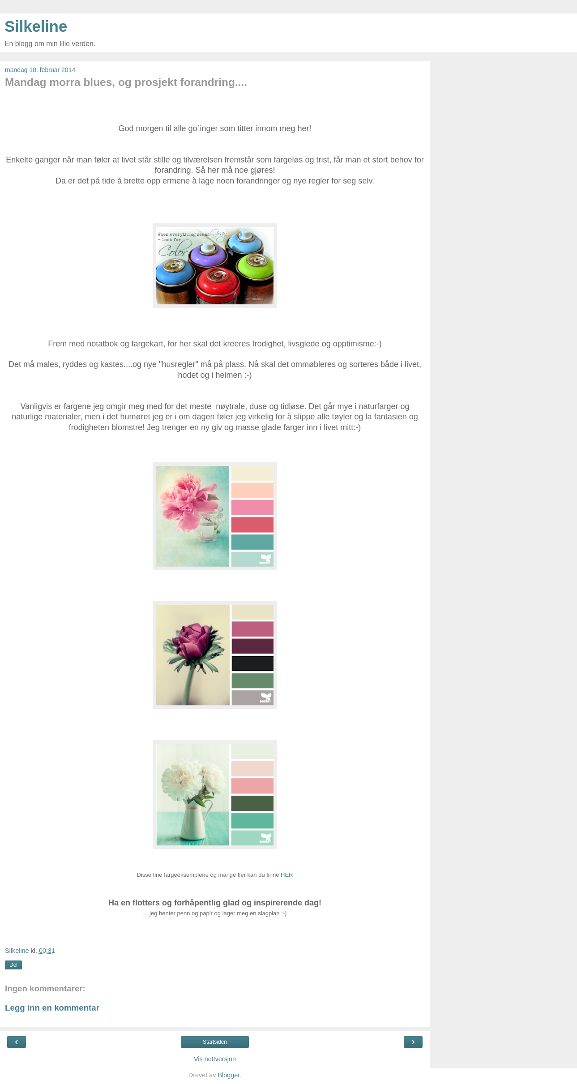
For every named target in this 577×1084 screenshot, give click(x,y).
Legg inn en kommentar (52, 1007)
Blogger (228, 1075)
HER (287, 874)
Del (13, 965)
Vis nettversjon (215, 1059)
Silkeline (35, 26)
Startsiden (215, 1042)
